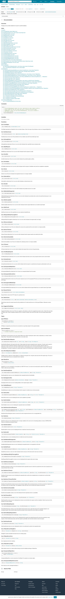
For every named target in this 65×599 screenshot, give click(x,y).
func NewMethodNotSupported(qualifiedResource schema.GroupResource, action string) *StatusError (22, 81)
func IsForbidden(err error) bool (7, 37)
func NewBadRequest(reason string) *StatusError (12, 72)
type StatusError (4, 68)
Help (15, 588)
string (22, 341)
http (15, 112)
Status (12, 322)
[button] (7, 11)
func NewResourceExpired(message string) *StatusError (13, 85)
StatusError (38, 372)
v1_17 (22, 4)
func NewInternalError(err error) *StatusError (11, 79)
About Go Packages (31, 587)
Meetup (57, 590)
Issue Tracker (44, 587)
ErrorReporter (35, 341)
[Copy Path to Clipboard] (42, 4)
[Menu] (32, 16)
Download (43, 583)
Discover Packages (4, 4)
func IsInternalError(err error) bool (7, 40)
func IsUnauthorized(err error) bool (7, 54)
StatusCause (31, 299)
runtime (12, 126)
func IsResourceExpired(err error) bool (8, 48)
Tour (15, 585)
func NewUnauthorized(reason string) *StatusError (12, 94)
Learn (41, 1)
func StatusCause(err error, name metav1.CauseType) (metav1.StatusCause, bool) (17, 61)
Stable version (40, 11)
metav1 (19, 134)
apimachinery (30, 4)
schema (21, 372)
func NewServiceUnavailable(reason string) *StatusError (13, 89)
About (43, 581)
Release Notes (44, 588)
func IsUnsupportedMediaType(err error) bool (9, 58)
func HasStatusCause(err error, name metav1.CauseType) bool (13, 32)
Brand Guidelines (45, 590)
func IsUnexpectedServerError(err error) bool (9, 57)
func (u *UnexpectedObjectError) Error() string (12, 101)
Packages (52, 1)
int (19, 308)
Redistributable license (21, 11)
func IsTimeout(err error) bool (6, 52)
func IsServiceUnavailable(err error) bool (9, 50)
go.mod (11, 11)
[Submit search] (31, 1)
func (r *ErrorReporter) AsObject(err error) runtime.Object (14, 67)
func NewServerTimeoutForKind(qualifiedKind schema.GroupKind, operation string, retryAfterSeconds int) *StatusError (25, 88)
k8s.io (26, 4)
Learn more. (50, 597)
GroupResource (26, 372)
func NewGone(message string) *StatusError (11, 77)
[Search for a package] (19, 1)
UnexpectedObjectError (10, 562)
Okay (55, 597)
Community (59, 1)
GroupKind (21, 434)
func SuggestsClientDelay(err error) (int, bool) (10, 62)
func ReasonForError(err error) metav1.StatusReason (11, 59)
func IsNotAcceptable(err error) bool (8, 44)
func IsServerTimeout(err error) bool (8, 49)
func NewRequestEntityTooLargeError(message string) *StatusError (16, 84)
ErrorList (36, 434)
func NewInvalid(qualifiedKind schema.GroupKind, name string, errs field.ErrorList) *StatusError (21, 80)
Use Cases (3, 583)
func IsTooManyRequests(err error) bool (8, 53)
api (37, 4)
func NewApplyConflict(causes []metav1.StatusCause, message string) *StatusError (19, 71)
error (19, 126)
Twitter (57, 583)
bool (27, 134)
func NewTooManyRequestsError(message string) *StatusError (15, 93)
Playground (17, 583)
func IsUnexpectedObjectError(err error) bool (9, 55)
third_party (18, 4)
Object (16, 126)
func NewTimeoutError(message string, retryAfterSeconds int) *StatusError (17, 90)
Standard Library (31, 583)
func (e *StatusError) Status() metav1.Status (11, 98)
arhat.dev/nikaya (12, 4)
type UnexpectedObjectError (6, 99)
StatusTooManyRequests (21, 112)
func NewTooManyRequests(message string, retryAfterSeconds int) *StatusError (18, 92)
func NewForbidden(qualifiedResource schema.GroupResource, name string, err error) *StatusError (22, 75)
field (33, 434)
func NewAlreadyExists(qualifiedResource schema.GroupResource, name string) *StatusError (21, 70)
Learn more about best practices (50, 11)
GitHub (57, 585)
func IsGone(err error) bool (6, 39)
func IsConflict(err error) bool (6, 36)
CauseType (23, 134)
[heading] (4, 1)
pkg (35, 4)
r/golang (57, 588)
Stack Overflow (17, 587)
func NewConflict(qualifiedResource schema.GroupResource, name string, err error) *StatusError (21, 74)
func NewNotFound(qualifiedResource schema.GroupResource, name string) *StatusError (20, 83)
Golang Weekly (58, 592)
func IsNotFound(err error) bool (7, 45)
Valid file (11, 11)
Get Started (17, 581)
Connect (57, 581)
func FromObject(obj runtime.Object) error (9, 31)
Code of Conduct (45, 592)
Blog (43, 585)
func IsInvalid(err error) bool (6, 41)
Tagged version (31, 11)
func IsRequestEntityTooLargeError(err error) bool (10, 46)
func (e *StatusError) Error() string (9, 97)
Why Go (35, 1)
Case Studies (3, 585)
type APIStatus (4, 63)
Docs (46, 1)
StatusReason (21, 292)
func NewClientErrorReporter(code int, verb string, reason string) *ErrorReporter (18, 66)
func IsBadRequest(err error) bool (7, 35)
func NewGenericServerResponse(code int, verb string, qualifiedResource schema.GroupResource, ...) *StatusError (25, 76)
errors (41, 4)
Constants (3, 30)
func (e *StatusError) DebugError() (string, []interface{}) (13, 96)
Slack (56, 587)
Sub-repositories (31, 585)
